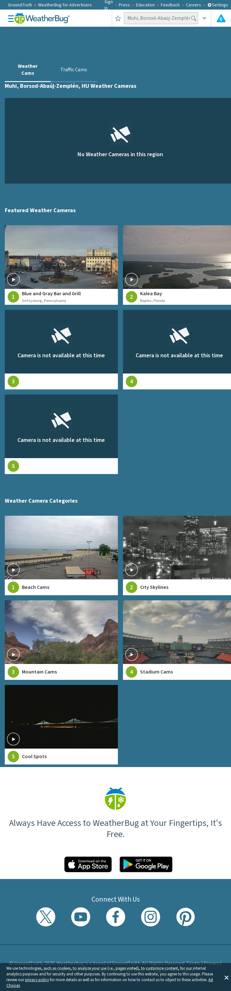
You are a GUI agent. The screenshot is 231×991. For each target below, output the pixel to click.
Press (124, 5)
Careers (193, 5)
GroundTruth (20, 5)
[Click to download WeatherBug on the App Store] (88, 864)
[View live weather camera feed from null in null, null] (61, 349)
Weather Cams (27, 70)
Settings (217, 5)
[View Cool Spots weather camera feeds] (61, 724)
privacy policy (37, 980)
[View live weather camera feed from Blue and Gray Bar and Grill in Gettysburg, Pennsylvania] (61, 265)
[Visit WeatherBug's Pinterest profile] (185, 916)
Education (145, 5)
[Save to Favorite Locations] (118, 18)
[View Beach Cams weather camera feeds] (61, 555)
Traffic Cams (73, 69)
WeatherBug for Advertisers (65, 5)
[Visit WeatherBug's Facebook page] (115, 916)
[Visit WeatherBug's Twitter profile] (45, 916)
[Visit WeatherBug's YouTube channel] (80, 916)
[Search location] (161, 18)
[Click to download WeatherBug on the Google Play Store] (146, 864)
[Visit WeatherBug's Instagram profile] (150, 916)
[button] (226, 977)
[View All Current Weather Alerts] (221, 18)
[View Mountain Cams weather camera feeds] (61, 640)
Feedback (170, 5)
